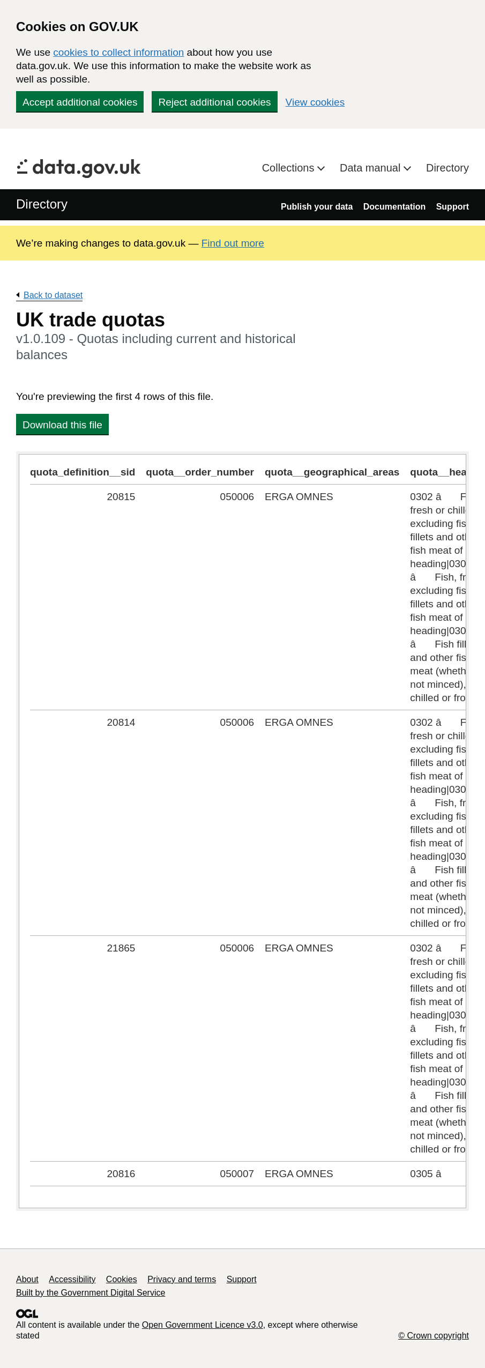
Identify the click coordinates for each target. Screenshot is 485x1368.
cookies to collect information (118, 52)
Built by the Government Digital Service (90, 1292)
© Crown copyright (433, 1335)
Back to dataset (53, 295)
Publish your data (317, 206)
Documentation (394, 206)
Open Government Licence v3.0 (202, 1324)
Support (452, 206)
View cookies (315, 102)
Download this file (62, 424)
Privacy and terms (181, 1279)
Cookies (121, 1279)
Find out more (233, 243)
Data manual (372, 168)
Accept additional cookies (80, 102)
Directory (447, 168)
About (27, 1279)
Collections (289, 168)
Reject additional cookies (214, 102)
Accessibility (72, 1279)
